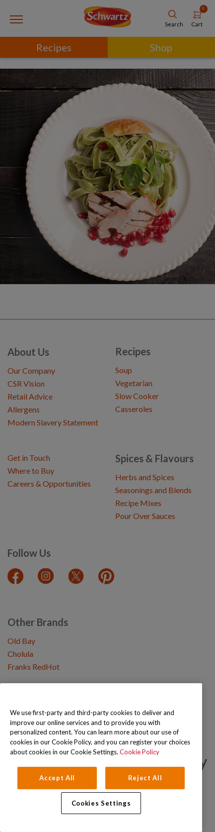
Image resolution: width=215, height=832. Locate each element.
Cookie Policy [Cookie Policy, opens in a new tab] (139, 752)
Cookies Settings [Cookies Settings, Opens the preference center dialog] (101, 803)
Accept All (57, 778)
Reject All (145, 778)
